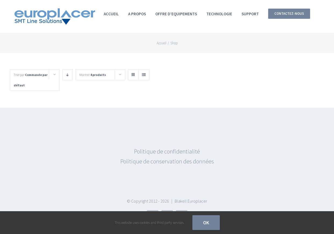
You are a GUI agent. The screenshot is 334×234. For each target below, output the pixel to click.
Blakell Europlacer (191, 201)
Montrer (92, 75)
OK (206, 223)
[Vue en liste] (144, 75)
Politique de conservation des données (167, 161)
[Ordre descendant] (67, 74)
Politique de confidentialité (167, 151)
